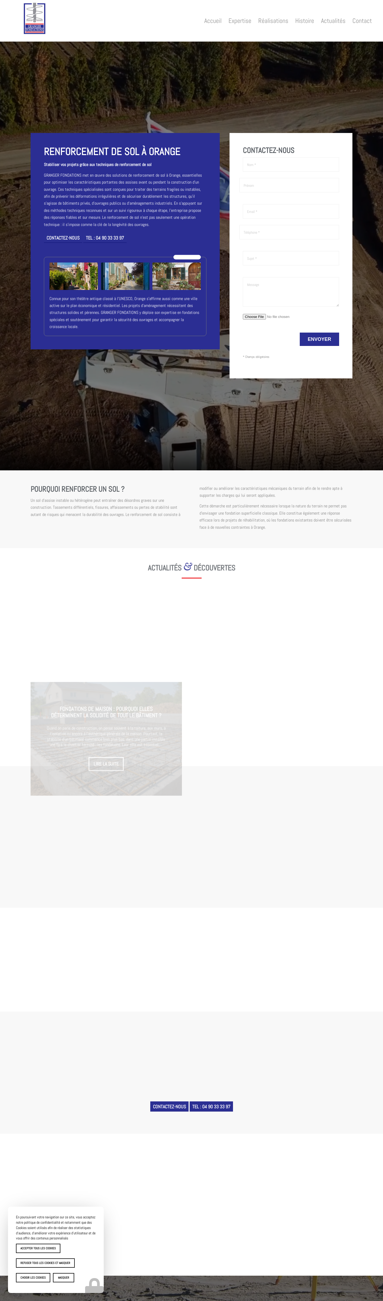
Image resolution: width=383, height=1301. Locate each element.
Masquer (63, 1277)
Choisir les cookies (33, 1277)
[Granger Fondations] (35, 22)
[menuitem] (213, 21)
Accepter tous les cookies (38, 1248)
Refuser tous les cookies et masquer (45, 1263)
